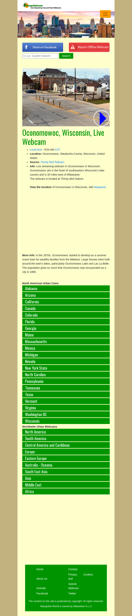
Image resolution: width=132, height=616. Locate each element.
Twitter (72, 593)
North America (35, 432)
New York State (36, 368)
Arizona (30, 295)
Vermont (31, 401)
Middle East (33, 485)
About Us (41, 578)
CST (57, 149)
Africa (29, 491)
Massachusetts (36, 341)
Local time (36, 149)
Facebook (42, 593)
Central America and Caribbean (47, 445)
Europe (30, 451)
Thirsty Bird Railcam (52, 162)
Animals (41, 588)
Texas (29, 394)
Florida (30, 321)
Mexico (30, 348)
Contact (72, 569)
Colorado (31, 315)
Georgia (30, 328)
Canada (30, 308)
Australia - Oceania (38, 465)
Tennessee (32, 388)
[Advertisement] (66, 529)
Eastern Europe (36, 458)
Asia (28, 478)
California (32, 301)
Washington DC (36, 414)
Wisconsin (32, 421)
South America (35, 438)
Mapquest (100, 187)
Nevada (30, 361)
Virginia (30, 408)
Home (39, 569)
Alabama (31, 288)
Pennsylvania (34, 381)
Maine (29, 335)
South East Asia (36, 471)
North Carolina (35, 374)
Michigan (31, 355)
